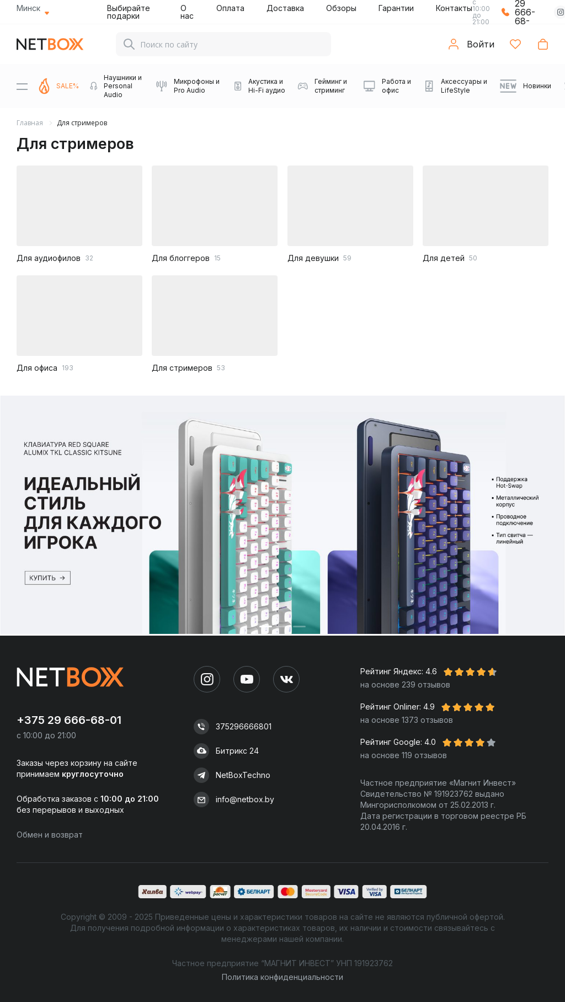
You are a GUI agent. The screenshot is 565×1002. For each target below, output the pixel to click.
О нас (187, 11)
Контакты (454, 8)
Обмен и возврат (50, 834)
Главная (30, 122)
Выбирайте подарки (128, 11)
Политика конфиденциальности (282, 977)
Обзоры (341, 8)
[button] (265, 626)
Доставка (285, 8)
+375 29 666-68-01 (69, 720)
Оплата (230, 8)
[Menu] (22, 86)
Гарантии (396, 8)
